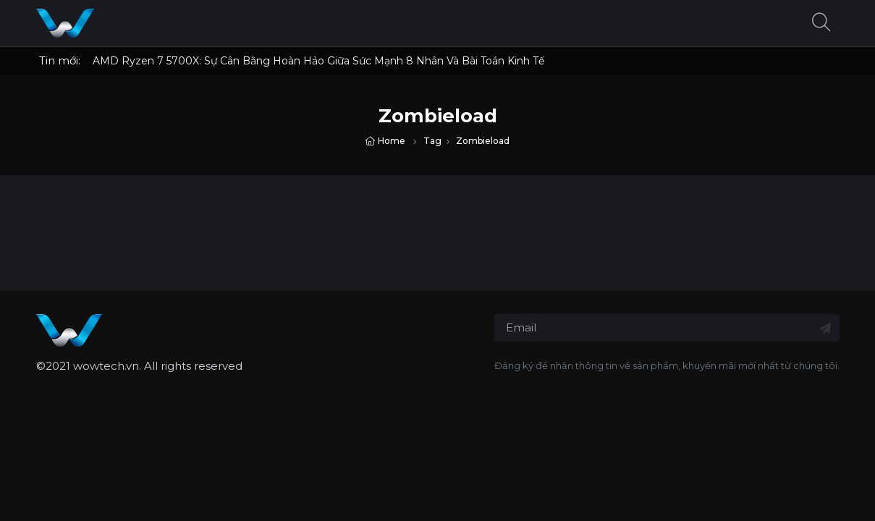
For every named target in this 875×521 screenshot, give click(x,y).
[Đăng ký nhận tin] (825, 328)
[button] (821, 23)
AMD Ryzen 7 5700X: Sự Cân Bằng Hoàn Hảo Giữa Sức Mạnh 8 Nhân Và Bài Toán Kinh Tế (318, 60)
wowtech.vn (106, 366)
